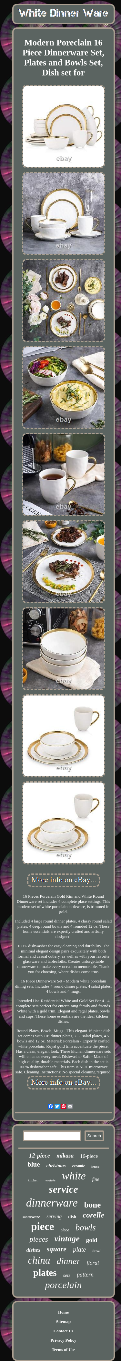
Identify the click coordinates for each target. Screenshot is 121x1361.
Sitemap (63, 1321)
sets (67, 1275)
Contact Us (64, 1330)
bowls (86, 1227)
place (65, 1230)
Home (63, 1312)
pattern (85, 1274)
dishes (33, 1250)
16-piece (89, 1156)
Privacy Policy (63, 1340)
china (39, 1260)
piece (42, 1226)
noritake (50, 1180)
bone (92, 1204)
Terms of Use (63, 1349)
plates (45, 1272)
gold (91, 1240)
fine (95, 1179)
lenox (95, 1167)
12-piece (39, 1155)
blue (33, 1164)
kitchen (33, 1180)
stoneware (31, 1216)
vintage (67, 1238)
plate (79, 1249)
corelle (93, 1215)
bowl (96, 1250)
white (74, 1176)
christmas (56, 1165)
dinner (68, 1261)
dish (72, 1216)
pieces (38, 1239)
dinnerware (52, 1203)
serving (54, 1216)
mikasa (65, 1155)
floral (93, 1263)
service (63, 1189)
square (56, 1249)
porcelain (63, 1284)
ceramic (78, 1166)
